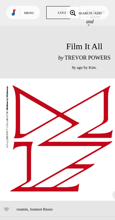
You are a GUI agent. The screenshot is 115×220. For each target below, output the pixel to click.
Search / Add (85, 12)
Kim (92, 67)
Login (63, 12)
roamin (22, 209)
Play (61, 139)
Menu (29, 13)
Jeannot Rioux (41, 209)
